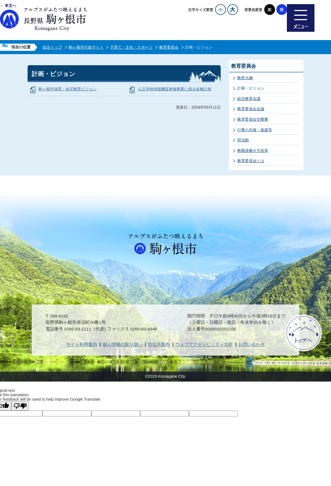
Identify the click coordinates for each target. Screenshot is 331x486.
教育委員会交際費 (252, 119)
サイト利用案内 (81, 344)
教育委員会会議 (250, 109)
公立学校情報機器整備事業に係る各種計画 (174, 89)
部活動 (243, 140)
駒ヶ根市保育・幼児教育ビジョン (68, 89)
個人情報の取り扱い (122, 344)
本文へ (10, 5)
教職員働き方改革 (252, 150)
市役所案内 (159, 344)
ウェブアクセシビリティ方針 (204, 344)
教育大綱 (245, 78)
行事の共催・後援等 (254, 130)
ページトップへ (303, 332)
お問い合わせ (251, 344)
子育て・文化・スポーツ (131, 47)
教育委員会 (168, 47)
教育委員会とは (250, 161)
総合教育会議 (248, 98)
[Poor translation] (20, 406)
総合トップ (52, 47)
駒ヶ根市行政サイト (86, 47)
